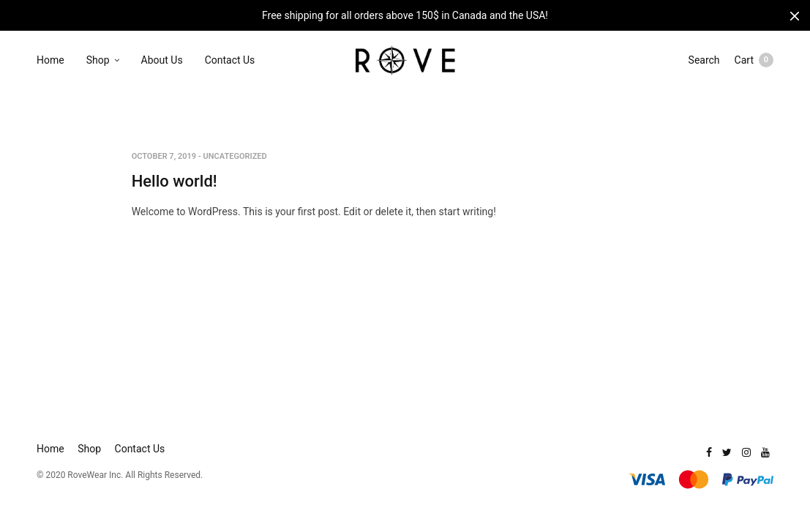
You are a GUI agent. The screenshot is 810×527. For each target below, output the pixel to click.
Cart (754, 60)
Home (50, 60)
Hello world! (174, 181)
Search (704, 60)
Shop (98, 60)
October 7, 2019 (164, 156)
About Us (162, 60)
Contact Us (230, 60)
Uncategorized (235, 156)
